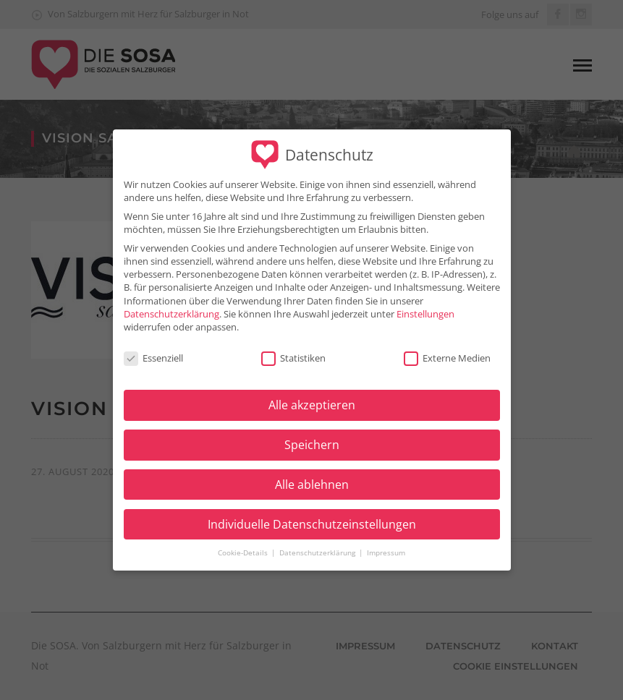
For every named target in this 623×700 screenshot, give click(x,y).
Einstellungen (425, 304)
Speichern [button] (311, 436)
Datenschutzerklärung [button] (318, 544)
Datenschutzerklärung (171, 304)
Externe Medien (447, 348)
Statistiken (293, 348)
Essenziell (153, 348)
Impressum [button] (386, 544)
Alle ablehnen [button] (312, 476)
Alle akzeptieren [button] (311, 396)
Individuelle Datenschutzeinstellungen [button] (312, 515)
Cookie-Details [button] (244, 544)
